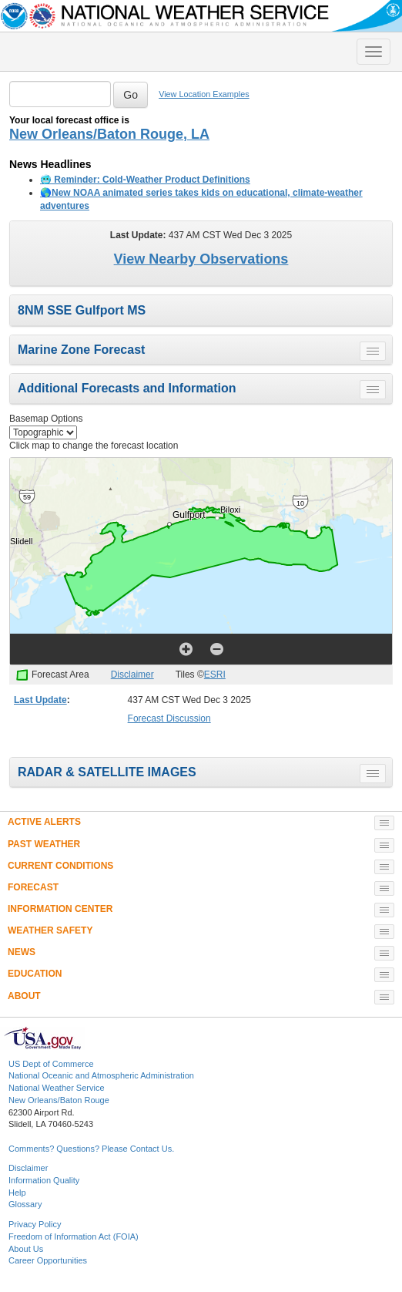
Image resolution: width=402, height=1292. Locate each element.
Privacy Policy (34, 1224)
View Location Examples (204, 94)
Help (17, 1192)
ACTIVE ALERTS (44, 821)
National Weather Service (56, 1087)
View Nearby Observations (201, 259)
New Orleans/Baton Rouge (58, 1100)
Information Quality (43, 1180)
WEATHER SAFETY (50, 930)
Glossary (25, 1204)
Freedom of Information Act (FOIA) (73, 1236)
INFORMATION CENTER (60, 908)
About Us (25, 1248)
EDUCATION (35, 973)
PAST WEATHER (44, 844)
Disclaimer (132, 674)
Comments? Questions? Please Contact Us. (91, 1148)
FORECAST (33, 887)
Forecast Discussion (169, 718)
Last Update (40, 700)
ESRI (215, 674)
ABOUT (24, 996)
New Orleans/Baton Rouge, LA (109, 134)
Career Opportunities (47, 1260)
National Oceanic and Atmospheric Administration (101, 1075)
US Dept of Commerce (51, 1063)
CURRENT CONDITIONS (60, 865)
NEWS (21, 952)
